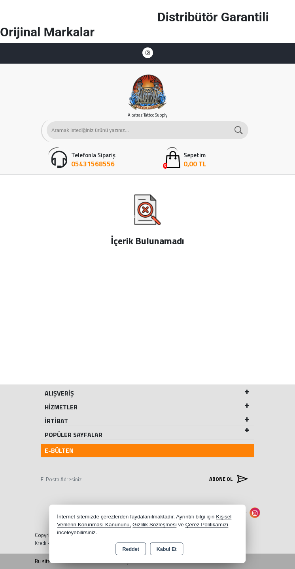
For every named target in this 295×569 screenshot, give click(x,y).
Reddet (130, 549)
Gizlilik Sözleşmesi (154, 525)
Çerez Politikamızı (207, 525)
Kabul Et (167, 549)
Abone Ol (227, 479)
